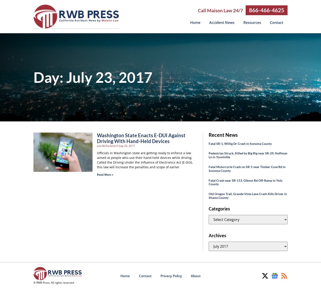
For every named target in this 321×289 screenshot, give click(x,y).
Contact (276, 22)
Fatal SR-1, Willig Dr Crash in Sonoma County (240, 143)
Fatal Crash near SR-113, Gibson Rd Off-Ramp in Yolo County (245, 182)
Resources (252, 22)
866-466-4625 (266, 10)
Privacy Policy (171, 275)
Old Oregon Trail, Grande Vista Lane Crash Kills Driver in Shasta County (248, 195)
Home (195, 22)
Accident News (222, 22)
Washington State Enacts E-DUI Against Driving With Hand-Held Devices (141, 138)
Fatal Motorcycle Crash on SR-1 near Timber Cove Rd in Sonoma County (247, 168)
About (196, 275)
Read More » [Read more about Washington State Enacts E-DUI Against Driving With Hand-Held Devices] (105, 174)
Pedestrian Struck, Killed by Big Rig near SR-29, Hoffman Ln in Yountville (248, 155)
